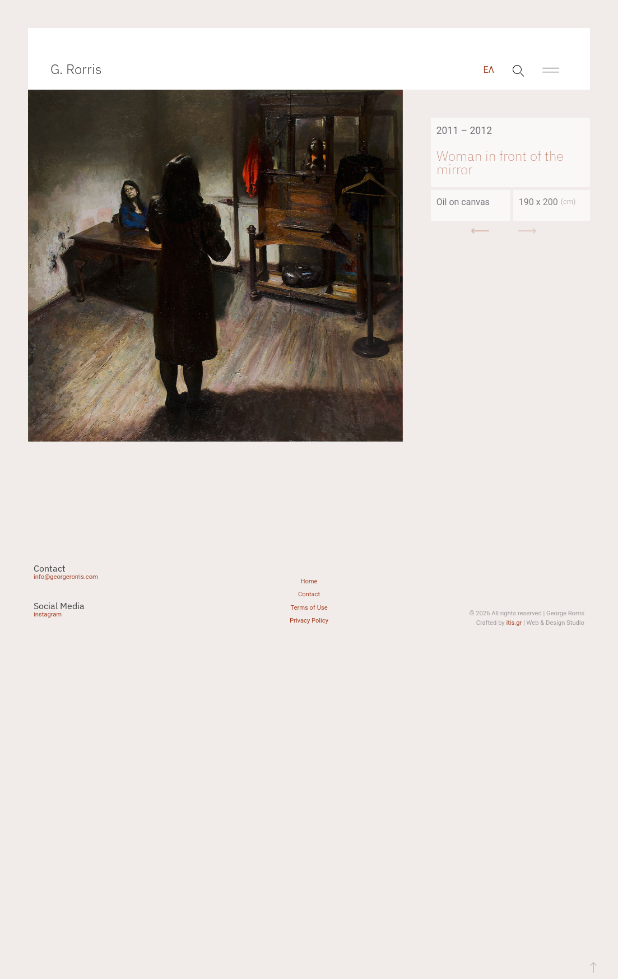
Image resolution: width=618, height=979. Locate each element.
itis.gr (514, 623)
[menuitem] (488, 70)
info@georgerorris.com (66, 577)
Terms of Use (308, 607)
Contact (309, 594)
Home (308, 581)
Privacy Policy (309, 620)
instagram (48, 614)
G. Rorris (75, 69)
